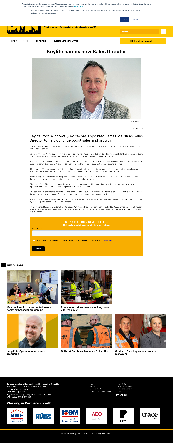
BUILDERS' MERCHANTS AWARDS (66, 41)
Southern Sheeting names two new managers (135, 352)
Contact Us (121, 384)
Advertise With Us (124, 386)
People (93, 386)
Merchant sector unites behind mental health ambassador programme (29, 308)
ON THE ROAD (41, 41)
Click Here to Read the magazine (141, 41)
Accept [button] (124, 19)
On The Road (95, 389)
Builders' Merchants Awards (101, 391)
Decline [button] (136, 19)
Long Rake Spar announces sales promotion (26, 352)
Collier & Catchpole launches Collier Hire (85, 351)
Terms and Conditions (125, 389)
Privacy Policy (79, 6)
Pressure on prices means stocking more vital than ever (85, 308)
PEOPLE (25, 41)
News (92, 384)
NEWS (13, 41)
